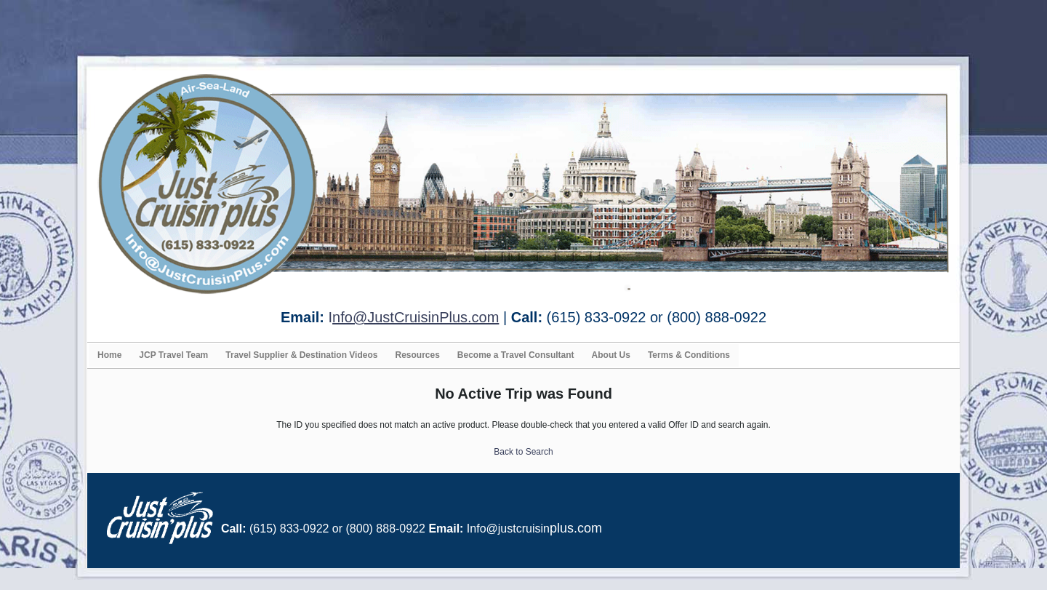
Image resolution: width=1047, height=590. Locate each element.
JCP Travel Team (173, 355)
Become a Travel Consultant (515, 355)
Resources (417, 355)
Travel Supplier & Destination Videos (301, 355)
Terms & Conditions (689, 355)
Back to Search (523, 452)
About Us (611, 355)
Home (109, 355)
